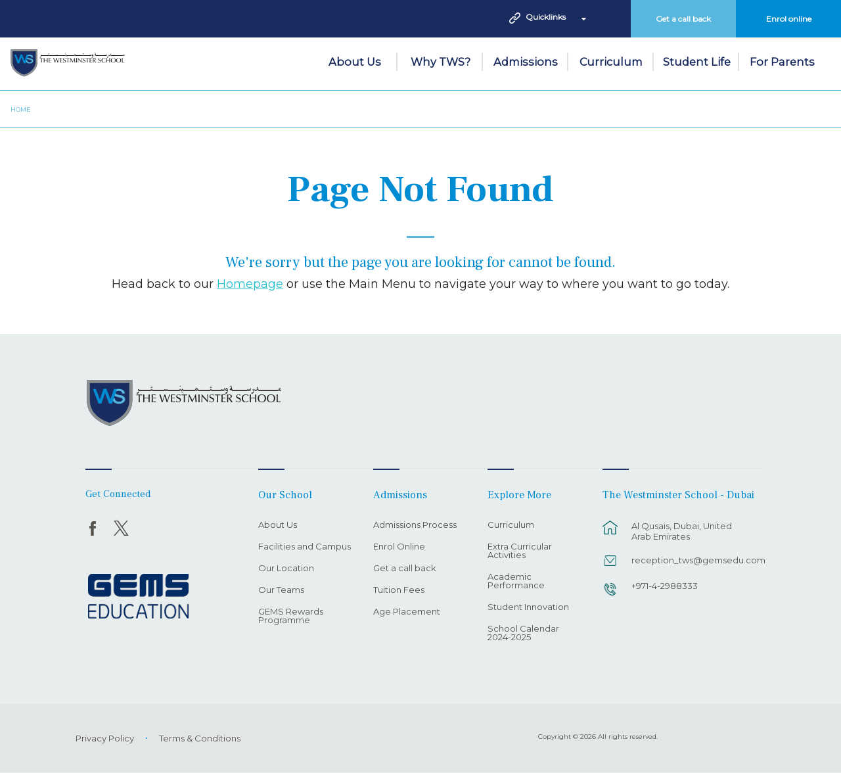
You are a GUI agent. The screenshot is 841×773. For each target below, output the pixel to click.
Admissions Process (415, 525)
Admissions (525, 61)
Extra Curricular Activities (520, 551)
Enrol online (788, 19)
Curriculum (611, 61)
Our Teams (281, 590)
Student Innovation (528, 607)
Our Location (286, 568)
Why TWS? (440, 61)
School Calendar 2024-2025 (523, 633)
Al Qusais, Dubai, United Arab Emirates (681, 531)
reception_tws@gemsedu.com (691, 560)
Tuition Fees (398, 590)
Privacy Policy (105, 738)
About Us (355, 61)
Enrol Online (399, 546)
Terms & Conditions (199, 738)
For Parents (782, 61)
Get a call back (683, 19)
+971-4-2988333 (664, 585)
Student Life (697, 61)
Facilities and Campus (304, 546)
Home (21, 109)
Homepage (250, 284)
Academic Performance (516, 581)
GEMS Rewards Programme (290, 616)
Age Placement (406, 612)
